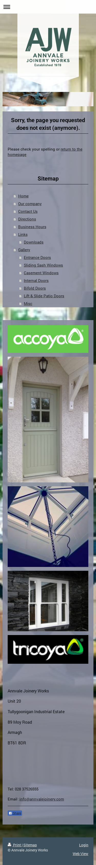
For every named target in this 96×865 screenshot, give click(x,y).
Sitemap (30, 844)
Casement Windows (41, 272)
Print (15, 844)
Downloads (34, 242)
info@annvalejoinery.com (41, 798)
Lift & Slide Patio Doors (44, 295)
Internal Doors (36, 280)
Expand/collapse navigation (48, 6)
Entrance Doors (37, 257)
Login (83, 844)
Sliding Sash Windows (43, 265)
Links (23, 234)
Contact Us (28, 211)
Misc (28, 303)
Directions (27, 218)
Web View (80, 853)
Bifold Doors (35, 288)
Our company (30, 203)
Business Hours (32, 226)
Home (23, 195)
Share (15, 813)
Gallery (24, 249)
